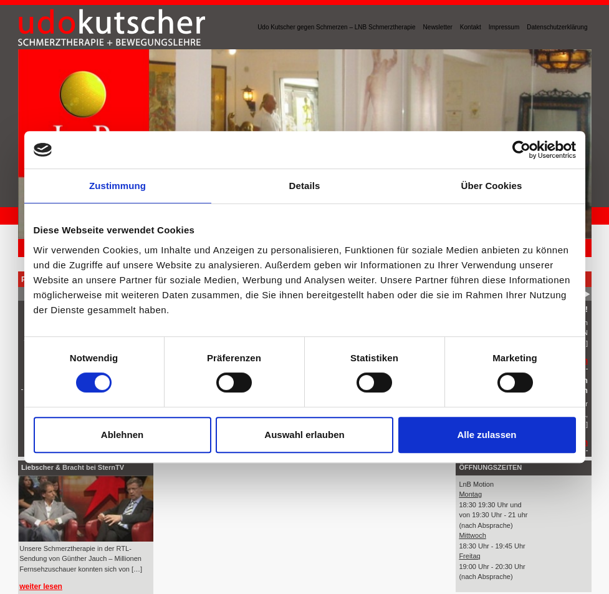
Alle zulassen (486, 434)
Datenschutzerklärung (557, 27)
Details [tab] (304, 185)
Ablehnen (122, 434)
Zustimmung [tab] (117, 185)
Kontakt (470, 27)
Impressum (504, 27)
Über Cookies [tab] (491, 185)
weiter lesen (40, 586)
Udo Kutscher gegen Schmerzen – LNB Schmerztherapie (336, 27)
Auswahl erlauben (304, 434)
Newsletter (438, 27)
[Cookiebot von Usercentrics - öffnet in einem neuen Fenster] (521, 149)
